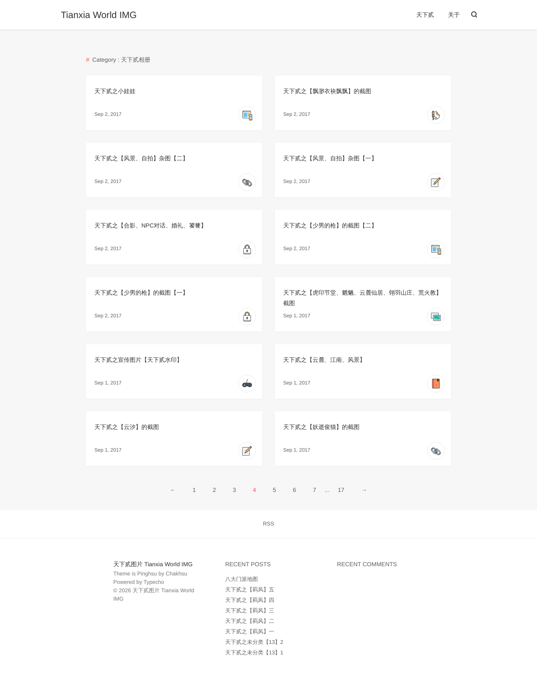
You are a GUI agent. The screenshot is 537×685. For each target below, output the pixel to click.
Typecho (153, 582)
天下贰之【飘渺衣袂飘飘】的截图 (327, 91)
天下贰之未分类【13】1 (254, 652)
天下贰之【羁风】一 (249, 631)
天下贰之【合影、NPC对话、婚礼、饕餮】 (150, 225)
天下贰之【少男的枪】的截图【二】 (330, 225)
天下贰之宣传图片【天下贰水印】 (138, 359)
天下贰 (425, 14)
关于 (454, 14)
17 (341, 489)
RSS (268, 523)
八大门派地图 (241, 579)
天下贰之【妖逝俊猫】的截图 (321, 427)
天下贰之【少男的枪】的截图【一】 (141, 292)
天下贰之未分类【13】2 (254, 642)
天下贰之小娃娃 (115, 91)
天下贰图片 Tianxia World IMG (153, 564)
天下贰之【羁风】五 (249, 589)
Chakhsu (176, 573)
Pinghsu (147, 573)
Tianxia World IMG (99, 15)
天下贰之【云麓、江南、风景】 (324, 359)
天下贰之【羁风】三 (249, 610)
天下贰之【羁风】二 (249, 621)
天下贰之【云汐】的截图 (126, 427)
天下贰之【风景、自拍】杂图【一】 (330, 158)
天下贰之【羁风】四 (249, 600)
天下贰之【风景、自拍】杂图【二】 (141, 158)
